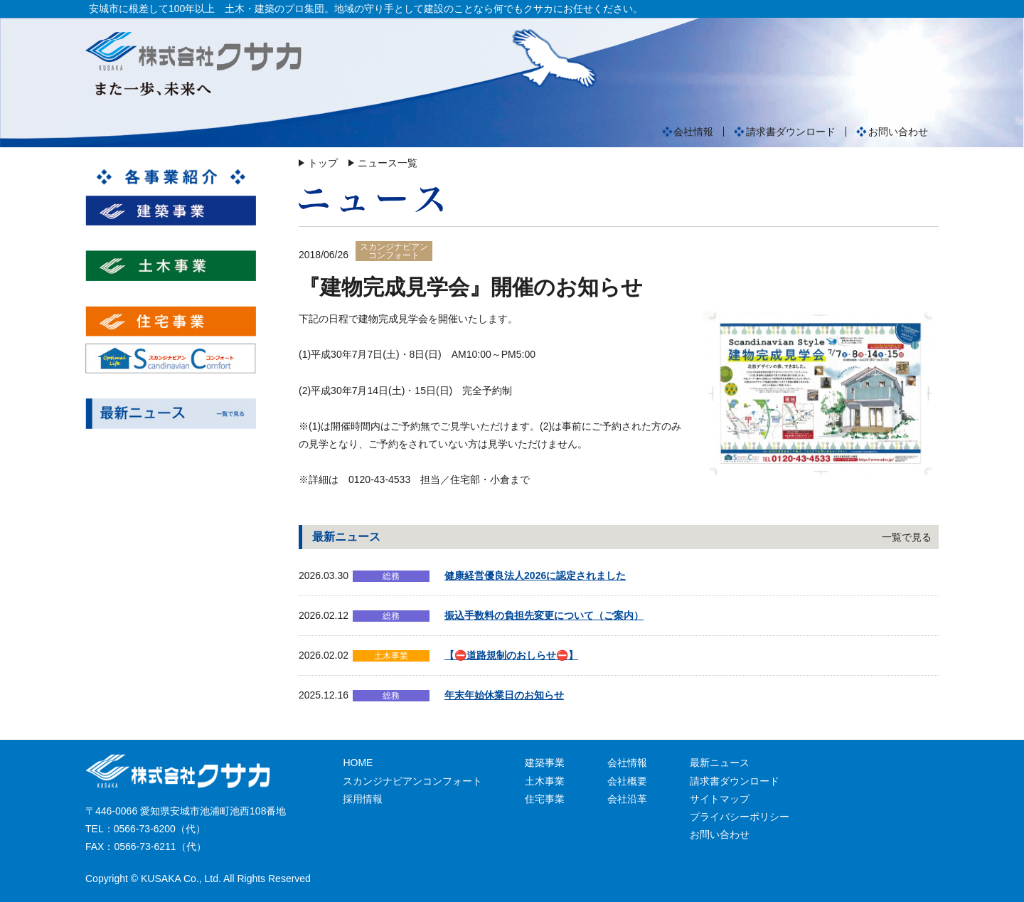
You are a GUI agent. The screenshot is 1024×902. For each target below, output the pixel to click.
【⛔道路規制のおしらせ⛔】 (511, 655)
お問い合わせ (898, 132)
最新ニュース (720, 762)
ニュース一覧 (387, 163)
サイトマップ (720, 799)
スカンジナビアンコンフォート (412, 781)
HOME (358, 762)
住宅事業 (545, 799)
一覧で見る (907, 537)
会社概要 (627, 781)
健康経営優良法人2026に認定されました (535, 575)
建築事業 (545, 762)
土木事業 (545, 781)
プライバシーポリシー (739, 816)
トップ (323, 163)
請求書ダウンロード (791, 132)
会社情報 (693, 132)
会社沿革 (627, 799)
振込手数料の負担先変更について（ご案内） (544, 615)
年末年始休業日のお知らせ (504, 695)
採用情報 (363, 799)
